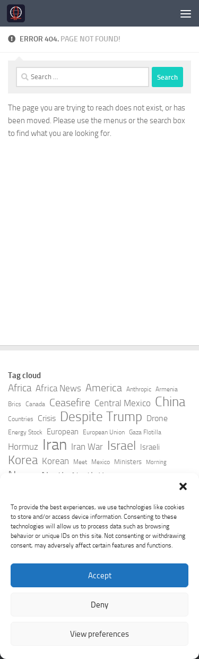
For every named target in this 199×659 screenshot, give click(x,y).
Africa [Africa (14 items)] (19, 388)
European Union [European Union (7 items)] (104, 432)
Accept (99, 575)
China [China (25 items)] (170, 402)
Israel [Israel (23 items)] (121, 445)
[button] (183, 486)
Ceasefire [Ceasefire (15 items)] (69, 403)
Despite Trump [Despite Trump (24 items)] (101, 416)
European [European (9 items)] (63, 432)
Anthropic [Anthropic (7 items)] (138, 389)
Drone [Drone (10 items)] (157, 418)
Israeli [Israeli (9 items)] (150, 447)
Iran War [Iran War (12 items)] (87, 446)
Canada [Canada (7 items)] (35, 404)
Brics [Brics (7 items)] (14, 404)
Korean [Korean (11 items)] (55, 461)
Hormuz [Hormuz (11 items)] (23, 447)
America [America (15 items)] (103, 388)
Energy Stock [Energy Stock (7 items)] (25, 432)
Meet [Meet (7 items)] (80, 462)
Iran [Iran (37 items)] (54, 445)
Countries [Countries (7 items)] (20, 419)
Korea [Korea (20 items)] (23, 460)
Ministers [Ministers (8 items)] (128, 462)
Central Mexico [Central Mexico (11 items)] (122, 403)
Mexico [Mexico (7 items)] (100, 462)
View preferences (99, 634)
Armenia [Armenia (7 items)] (166, 389)
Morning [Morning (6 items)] (156, 462)
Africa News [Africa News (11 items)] (58, 388)
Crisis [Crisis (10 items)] (47, 418)
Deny (99, 605)
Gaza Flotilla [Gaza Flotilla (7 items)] (145, 432)
